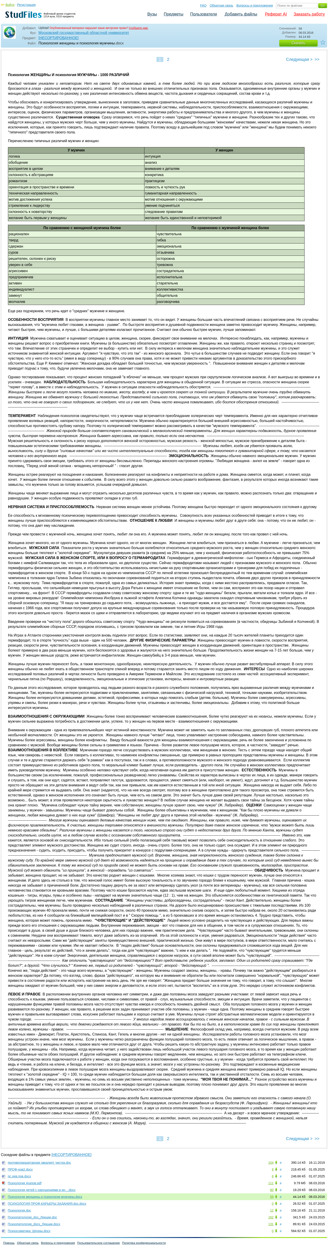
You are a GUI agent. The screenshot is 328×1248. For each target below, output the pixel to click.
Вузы (152, 14)
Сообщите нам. (138, 28)
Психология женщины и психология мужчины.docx (45, 1197)
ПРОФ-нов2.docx (20, 1169)
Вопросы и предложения (254, 5)
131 (271, 1224)
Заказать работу (309, 14)
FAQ (203, 5)
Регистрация (26, 5)
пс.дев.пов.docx (19, 1176)
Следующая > (299, 59)
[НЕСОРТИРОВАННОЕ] (58, 38)
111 (271, 1183)
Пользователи (203, 14)
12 (272, 1210)
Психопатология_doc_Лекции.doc (32, 1217)
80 (272, 1190)
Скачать (298, 43)
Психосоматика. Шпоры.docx (29, 1231)
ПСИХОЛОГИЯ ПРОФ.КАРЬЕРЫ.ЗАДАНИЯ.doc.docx (47, 1203)
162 (271, 1217)
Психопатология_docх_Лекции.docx (34, 1224)
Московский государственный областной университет (83, 33)
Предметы (173, 14)
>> (317, 59)
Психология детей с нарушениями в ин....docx (42, 1190)
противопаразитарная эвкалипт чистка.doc (39, 1162)
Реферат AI (276, 14)
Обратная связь (221, 5)
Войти (9, 5)
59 (272, 1197)
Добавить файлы (241, 14)
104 (271, 1162)
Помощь (9, 1243)
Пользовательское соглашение (98, 1243)
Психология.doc (19, 1210)
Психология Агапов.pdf (24, 1183)
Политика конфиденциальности (144, 1243)
